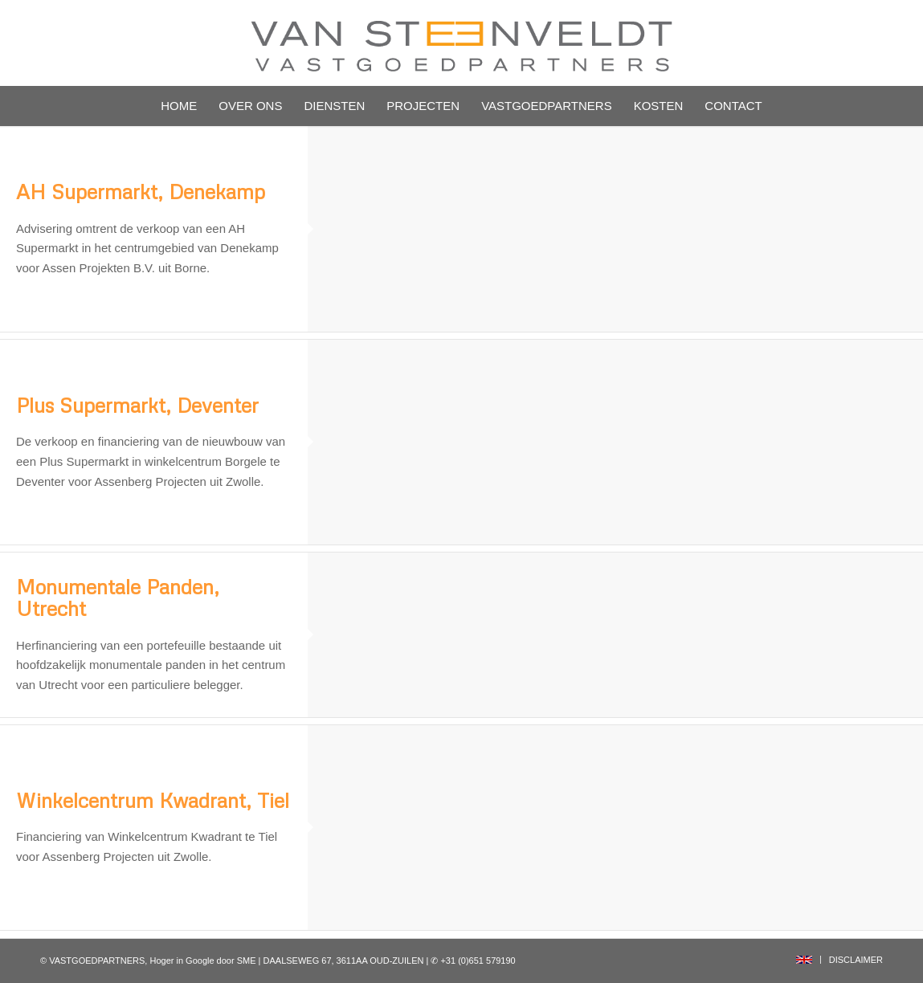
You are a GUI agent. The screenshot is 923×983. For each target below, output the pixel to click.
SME (246, 960)
